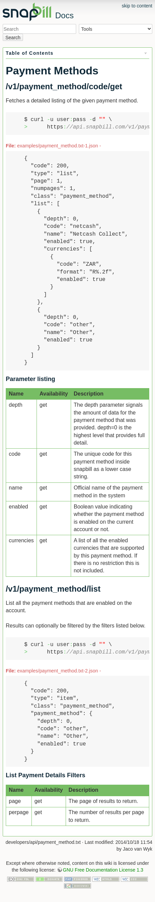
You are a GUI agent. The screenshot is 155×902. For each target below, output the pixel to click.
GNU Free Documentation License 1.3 (103, 870)
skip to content (137, 5)
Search (12, 37)
